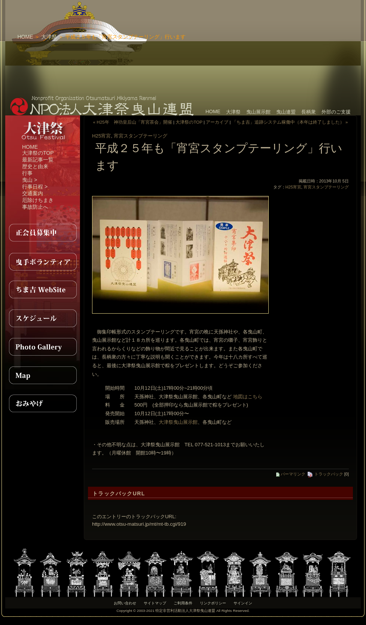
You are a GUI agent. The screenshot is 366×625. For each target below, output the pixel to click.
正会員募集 (42, 232)
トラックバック (325, 474)
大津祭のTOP (38, 153)
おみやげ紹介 (42, 403)
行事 (27, 173)
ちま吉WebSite (42, 289)
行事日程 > (35, 187)
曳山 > (29, 180)
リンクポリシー (213, 603)
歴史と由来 (35, 166)
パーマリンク (290, 474)
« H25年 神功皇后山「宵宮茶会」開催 (132, 122)
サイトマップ (155, 603)
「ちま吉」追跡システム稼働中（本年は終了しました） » (290, 122)
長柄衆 (308, 112)
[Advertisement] (239, 47)
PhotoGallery (42, 346)
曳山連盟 (286, 112)
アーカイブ (217, 122)
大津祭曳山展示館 (178, 422)
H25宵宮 (101, 136)
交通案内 (32, 193)
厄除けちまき (38, 200)
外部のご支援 (336, 112)
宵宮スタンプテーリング (140, 136)
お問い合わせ (125, 603)
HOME (25, 37)
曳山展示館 (258, 112)
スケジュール (42, 318)
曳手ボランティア (42, 261)
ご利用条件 (183, 603)
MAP (42, 375)
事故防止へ (35, 207)
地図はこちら (247, 396)
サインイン (243, 603)
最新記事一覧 (38, 160)
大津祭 (49, 37)
